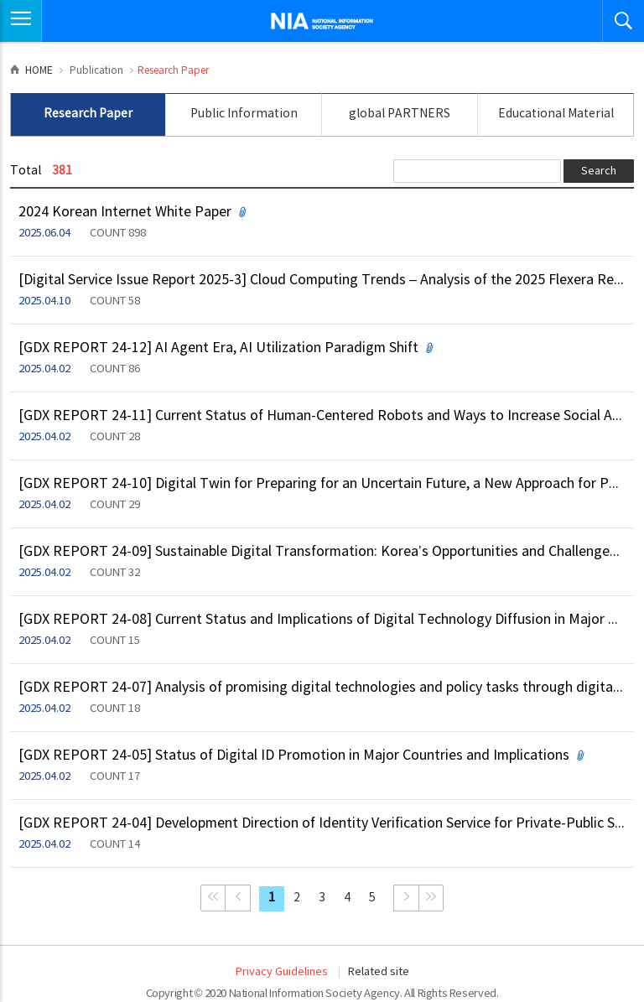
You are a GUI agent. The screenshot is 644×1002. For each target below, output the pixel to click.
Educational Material (556, 114)
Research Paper (88, 114)
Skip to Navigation (0, 0)
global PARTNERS (399, 114)
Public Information (244, 114)
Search (598, 171)
